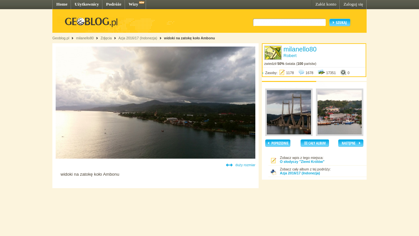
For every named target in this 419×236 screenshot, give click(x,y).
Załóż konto (325, 4)
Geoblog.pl (60, 38)
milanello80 (85, 38)
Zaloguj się (353, 4)
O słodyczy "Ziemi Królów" (302, 162)
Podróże (113, 4)
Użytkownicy (87, 4)
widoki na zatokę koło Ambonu (189, 38)
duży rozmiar (245, 165)
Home (61, 4)
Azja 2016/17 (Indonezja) (137, 38)
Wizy (133, 4)
